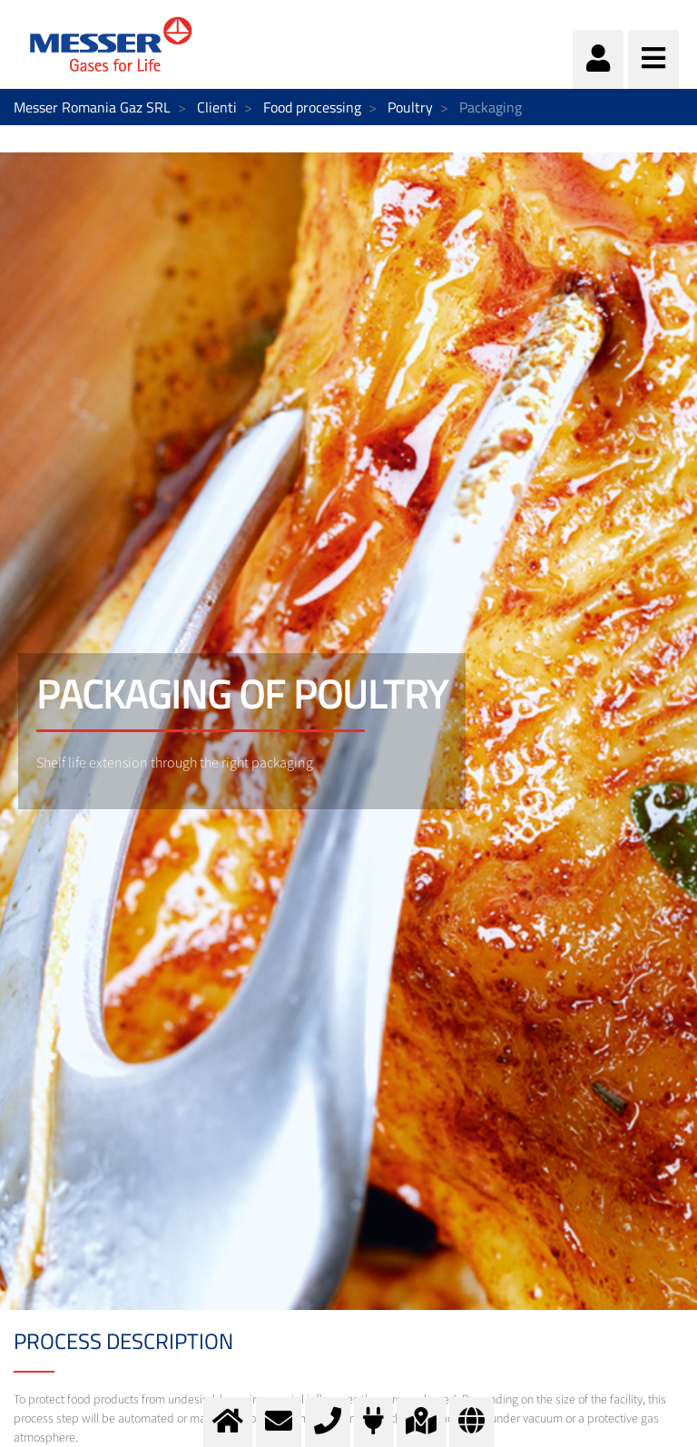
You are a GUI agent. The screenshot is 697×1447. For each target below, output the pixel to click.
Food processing (312, 107)
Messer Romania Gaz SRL (92, 107)
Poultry (410, 107)
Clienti (217, 107)
